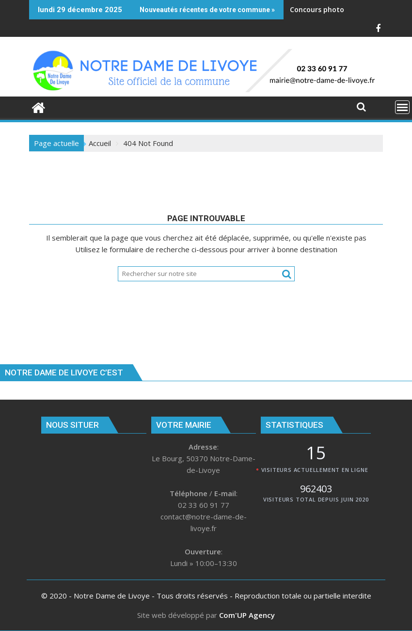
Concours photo (317, 9)
